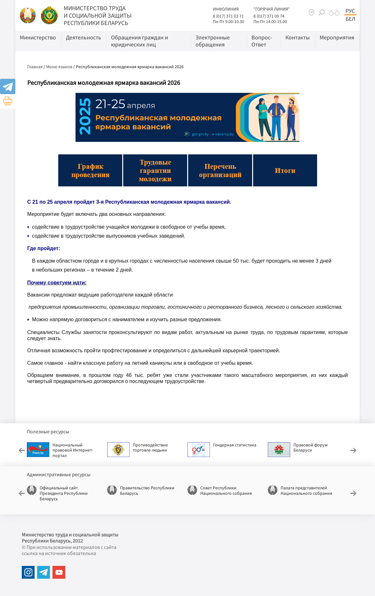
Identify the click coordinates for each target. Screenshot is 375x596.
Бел (350, 18)
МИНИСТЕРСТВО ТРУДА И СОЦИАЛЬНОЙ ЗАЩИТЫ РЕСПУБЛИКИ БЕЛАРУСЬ (98, 15)
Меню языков (59, 66)
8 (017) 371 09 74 (268, 16)
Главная (35, 66)
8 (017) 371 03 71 (228, 16)
